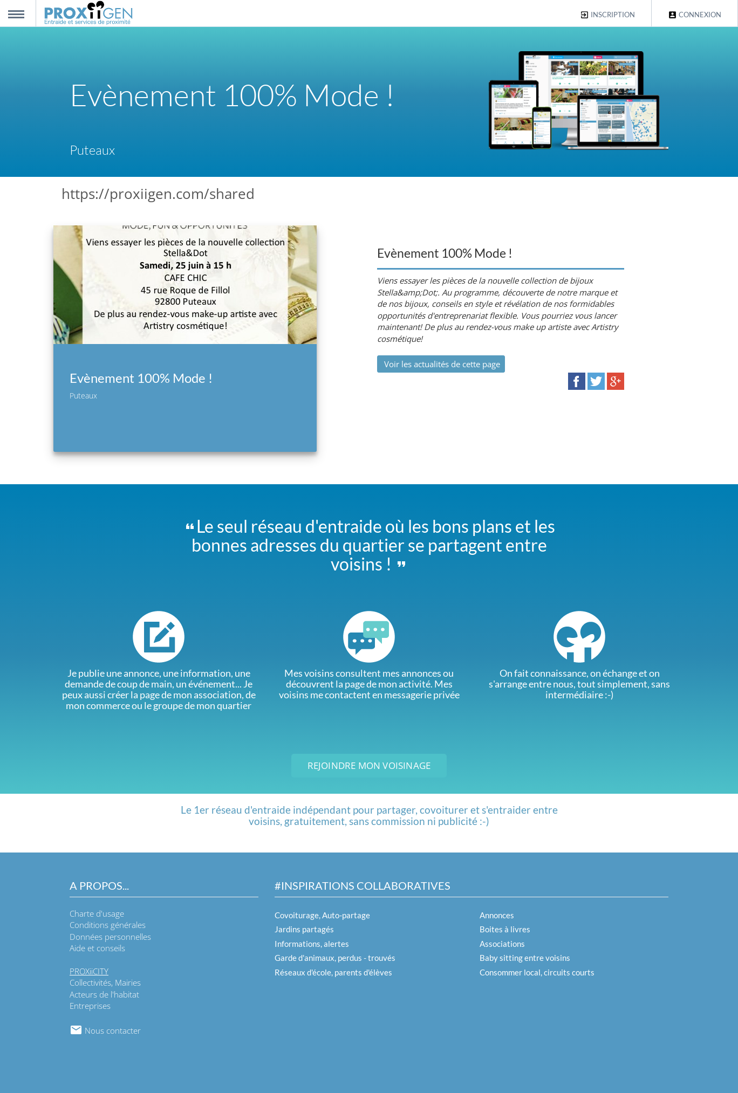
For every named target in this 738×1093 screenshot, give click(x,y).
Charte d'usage (97, 913)
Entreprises (90, 1005)
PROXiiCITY (89, 971)
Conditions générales (108, 924)
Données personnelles (110, 936)
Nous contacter (105, 1030)
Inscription (607, 14)
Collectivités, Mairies (105, 982)
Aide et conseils (97, 948)
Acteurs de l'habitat (104, 994)
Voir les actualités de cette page (441, 364)
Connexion (694, 14)
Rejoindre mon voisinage (369, 765)
